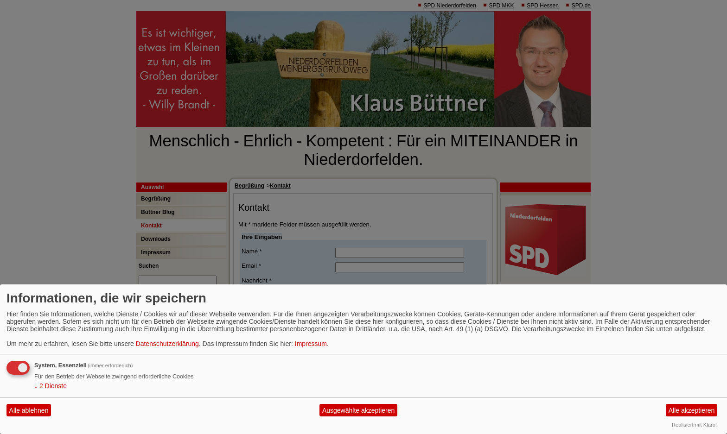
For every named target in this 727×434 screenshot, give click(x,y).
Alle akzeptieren (692, 410)
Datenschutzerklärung (167, 343)
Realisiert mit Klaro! (694, 425)
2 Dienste (50, 386)
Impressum (311, 343)
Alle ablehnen (29, 410)
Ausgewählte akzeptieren (358, 410)
